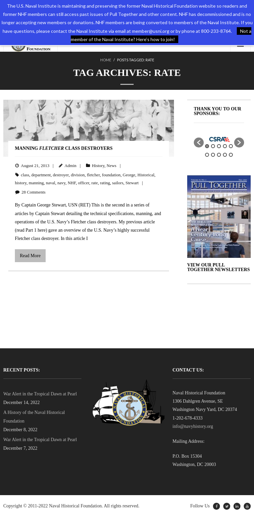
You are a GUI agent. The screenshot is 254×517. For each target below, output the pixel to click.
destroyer (61, 174)
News (111, 165)
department (41, 174)
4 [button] (225, 146)
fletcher (93, 174)
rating (105, 182)
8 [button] (219, 155)
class (25, 174)
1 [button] (207, 146)
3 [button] (219, 146)
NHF (71, 182)
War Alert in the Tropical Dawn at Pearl (40, 393)
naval (50, 182)
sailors (117, 182)
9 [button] (225, 155)
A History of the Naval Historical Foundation (34, 416)
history (20, 182)
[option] (219, 139)
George (129, 174)
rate (94, 182)
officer (83, 182)
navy (61, 182)
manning (36, 182)
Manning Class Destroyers (63, 148)
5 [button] (231, 146)
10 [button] (231, 155)
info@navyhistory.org (193, 426)
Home (105, 60)
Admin (70, 165)
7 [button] (213, 155)
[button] (199, 142)
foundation (111, 174)
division (78, 174)
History (98, 165)
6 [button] (207, 155)
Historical (146, 174)
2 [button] (213, 146)
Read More (30, 255)
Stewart (132, 182)
